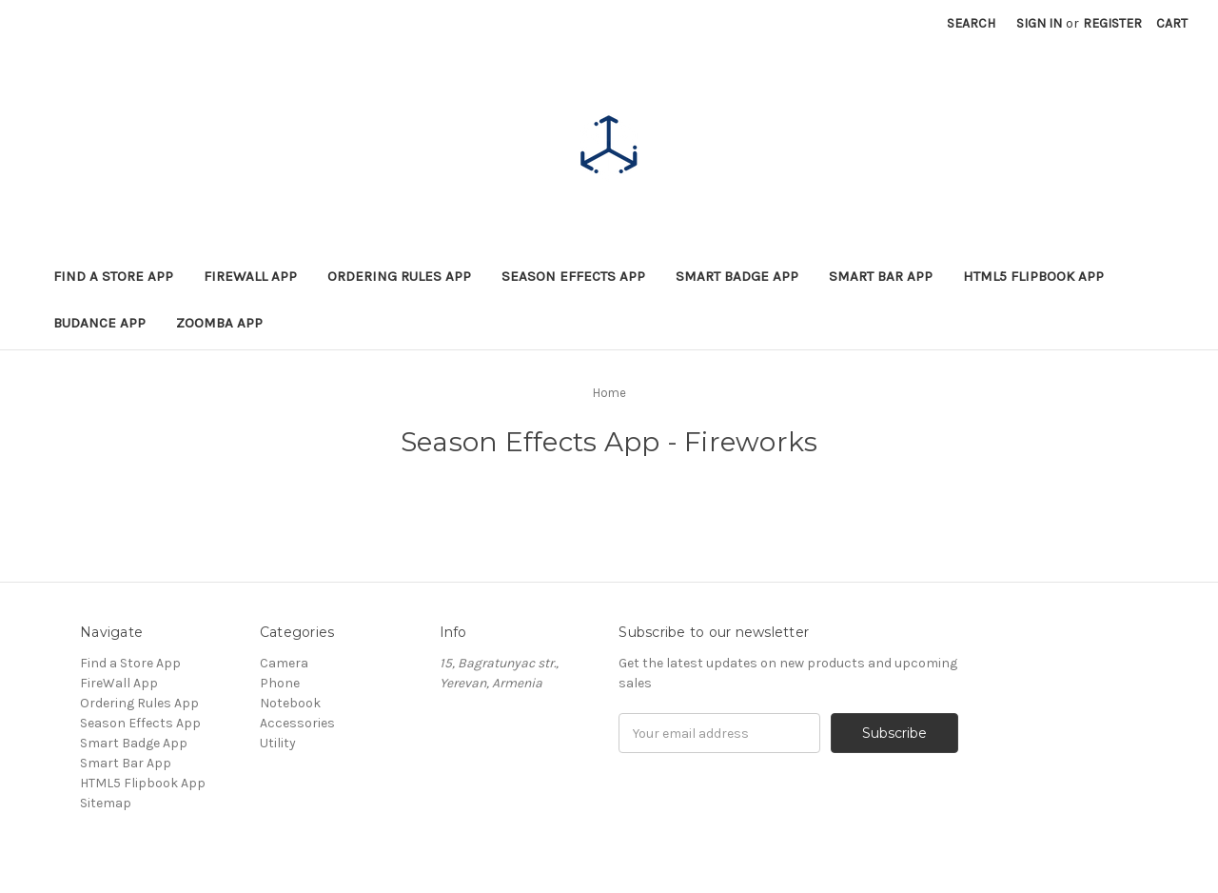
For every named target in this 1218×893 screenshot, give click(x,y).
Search (971, 23)
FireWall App (250, 276)
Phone (280, 683)
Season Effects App (573, 276)
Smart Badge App (737, 276)
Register (1112, 23)
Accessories (297, 723)
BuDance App (99, 322)
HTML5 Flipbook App (1033, 276)
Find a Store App (113, 276)
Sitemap (105, 803)
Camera (284, 663)
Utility (278, 743)
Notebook (290, 703)
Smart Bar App (881, 276)
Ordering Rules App (399, 276)
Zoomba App (219, 322)
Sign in (1039, 23)
